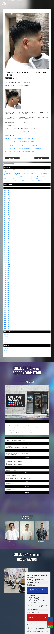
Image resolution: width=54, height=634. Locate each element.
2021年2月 (6, 291)
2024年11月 (7, 217)
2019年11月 (7, 309)
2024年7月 (6, 225)
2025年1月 (6, 213)
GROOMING (7, 333)
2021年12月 (7, 275)
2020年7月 (6, 297)
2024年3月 (6, 233)
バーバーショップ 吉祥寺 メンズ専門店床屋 (21, 141)
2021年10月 (7, 279)
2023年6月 (6, 251)
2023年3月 (6, 257)
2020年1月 (6, 305)
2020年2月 (6, 303)
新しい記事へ (43, 157)
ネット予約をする (37, 616)
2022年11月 (7, 265)
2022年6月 (6, 267)
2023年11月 (7, 241)
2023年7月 (6, 249)
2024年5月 (6, 229)
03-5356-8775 (9, 482)
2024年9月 (6, 221)
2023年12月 (7, 239)
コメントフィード (8, 351)
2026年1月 (6, 193)
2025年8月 (6, 201)
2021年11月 (7, 277)
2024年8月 (6, 223)
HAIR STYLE (8, 78)
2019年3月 (6, 319)
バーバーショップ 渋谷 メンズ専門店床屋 (19, 138)
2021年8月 (6, 283)
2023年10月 (7, 243)
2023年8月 (6, 247)
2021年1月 (6, 293)
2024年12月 (7, 215)
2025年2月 (6, 211)
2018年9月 (6, 327)
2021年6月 (6, 285)
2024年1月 (6, 237)
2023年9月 (6, 245)
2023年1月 (6, 261)
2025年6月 (6, 205)
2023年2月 (6, 259)
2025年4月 (6, 209)
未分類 (5, 341)
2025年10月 (7, 199)
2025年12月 (7, 195)
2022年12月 (7, 263)
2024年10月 (7, 219)
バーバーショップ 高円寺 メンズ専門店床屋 (23, 148)
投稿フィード (7, 349)
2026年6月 (6, 189)
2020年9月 (6, 295)
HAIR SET (6, 335)
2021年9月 (6, 281)
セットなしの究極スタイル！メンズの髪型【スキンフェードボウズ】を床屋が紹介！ (24, 180)
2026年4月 (6, 191)
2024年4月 (6, 231)
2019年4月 (6, 317)
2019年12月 (7, 307)
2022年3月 (6, 269)
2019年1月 (6, 323)
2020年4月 (6, 299)
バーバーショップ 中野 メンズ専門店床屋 (19, 151)
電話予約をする (37, 589)
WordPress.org (8, 353)
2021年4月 (6, 287)
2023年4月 (6, 255)
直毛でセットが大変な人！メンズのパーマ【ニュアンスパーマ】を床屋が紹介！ (23, 178)
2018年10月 (7, 325)
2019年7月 (6, 313)
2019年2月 (6, 321)
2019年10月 (7, 311)
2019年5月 (6, 315)
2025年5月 (6, 207)
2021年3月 (6, 289)
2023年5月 (6, 253)
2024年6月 (6, 227)
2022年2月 (6, 271)
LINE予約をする (46, 626)
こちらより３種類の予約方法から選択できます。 (17, 452)
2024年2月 (6, 235)
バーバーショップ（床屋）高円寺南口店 (17, 131)
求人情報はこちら (10, 488)
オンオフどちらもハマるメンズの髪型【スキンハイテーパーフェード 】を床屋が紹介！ (25, 176)
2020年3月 (6, 301)
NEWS (5, 339)
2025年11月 (7, 197)
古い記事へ (11, 157)
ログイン (6, 347)
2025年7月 (6, 203)
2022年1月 (6, 273)
